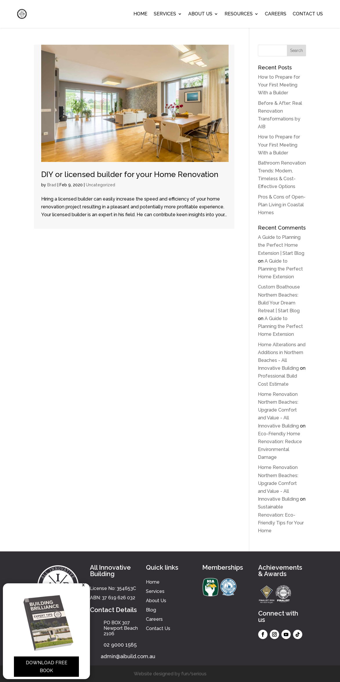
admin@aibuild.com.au (128, 656)
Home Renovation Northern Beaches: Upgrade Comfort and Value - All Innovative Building (278, 410)
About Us (200, 14)
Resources (239, 14)
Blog (151, 610)
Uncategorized (100, 185)
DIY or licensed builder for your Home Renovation (129, 174)
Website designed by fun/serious (170, 673)
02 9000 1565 (120, 645)
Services (165, 14)
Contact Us (308, 14)
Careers (275, 14)
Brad (51, 185)
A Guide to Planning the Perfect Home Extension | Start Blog (281, 245)
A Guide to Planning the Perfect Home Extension (280, 268)
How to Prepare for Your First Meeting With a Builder (279, 84)
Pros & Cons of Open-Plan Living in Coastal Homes (281, 204)
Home (140, 14)
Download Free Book (46, 666)
